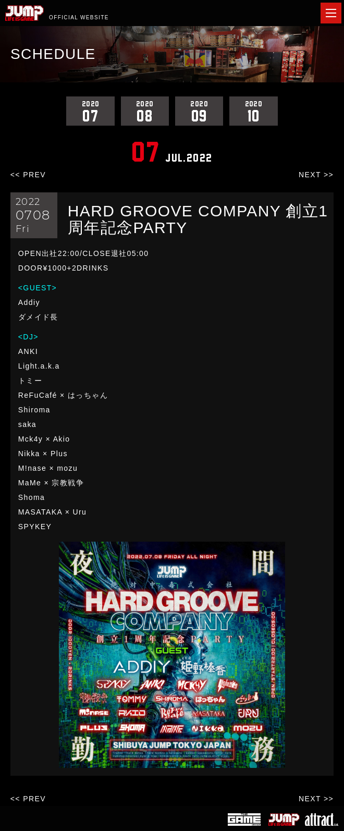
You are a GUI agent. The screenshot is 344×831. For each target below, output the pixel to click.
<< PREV (28, 174)
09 (199, 111)
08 (145, 111)
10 (253, 111)
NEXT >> (316, 174)
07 (90, 111)
